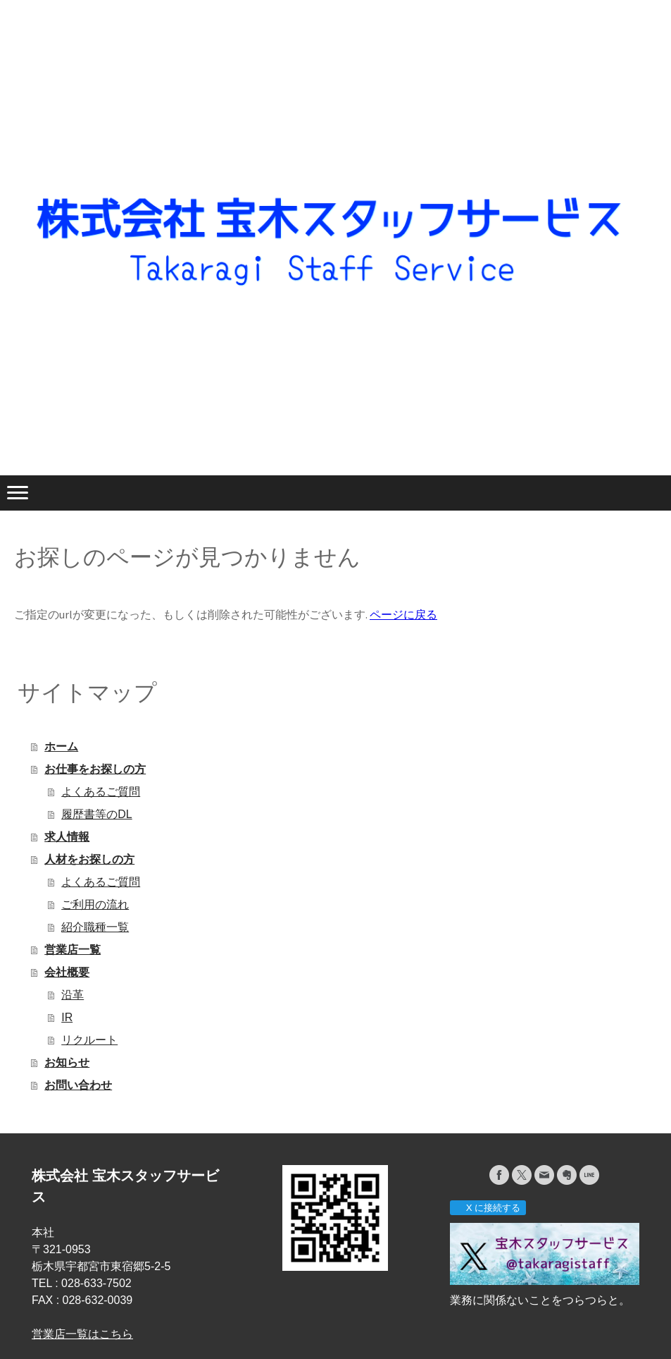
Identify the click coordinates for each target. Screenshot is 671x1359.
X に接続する (487, 1207)
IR (67, 1017)
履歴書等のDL (96, 814)
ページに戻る (403, 614)
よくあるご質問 (100, 792)
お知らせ (66, 1062)
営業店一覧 (72, 950)
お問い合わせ (78, 1085)
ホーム (61, 746)
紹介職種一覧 (95, 927)
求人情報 (66, 837)
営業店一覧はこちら (82, 1334)
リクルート (89, 1040)
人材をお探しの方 (89, 859)
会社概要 (66, 972)
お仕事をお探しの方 (95, 769)
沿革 (72, 995)
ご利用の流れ (95, 904)
